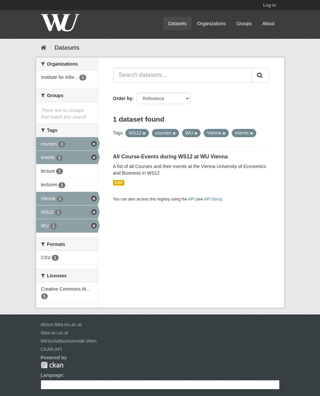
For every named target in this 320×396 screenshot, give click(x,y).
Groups (244, 23)
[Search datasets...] (182, 75)
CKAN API (51, 349)
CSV (118, 183)
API (191, 199)
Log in (269, 5)
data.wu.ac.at (54, 332)
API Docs (212, 199)
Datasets (177, 23)
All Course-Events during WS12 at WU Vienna (170, 156)
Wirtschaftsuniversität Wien (69, 341)
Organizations (211, 23)
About (268, 23)
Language (52, 375)
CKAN (52, 365)
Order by (122, 98)
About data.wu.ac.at (61, 324)
